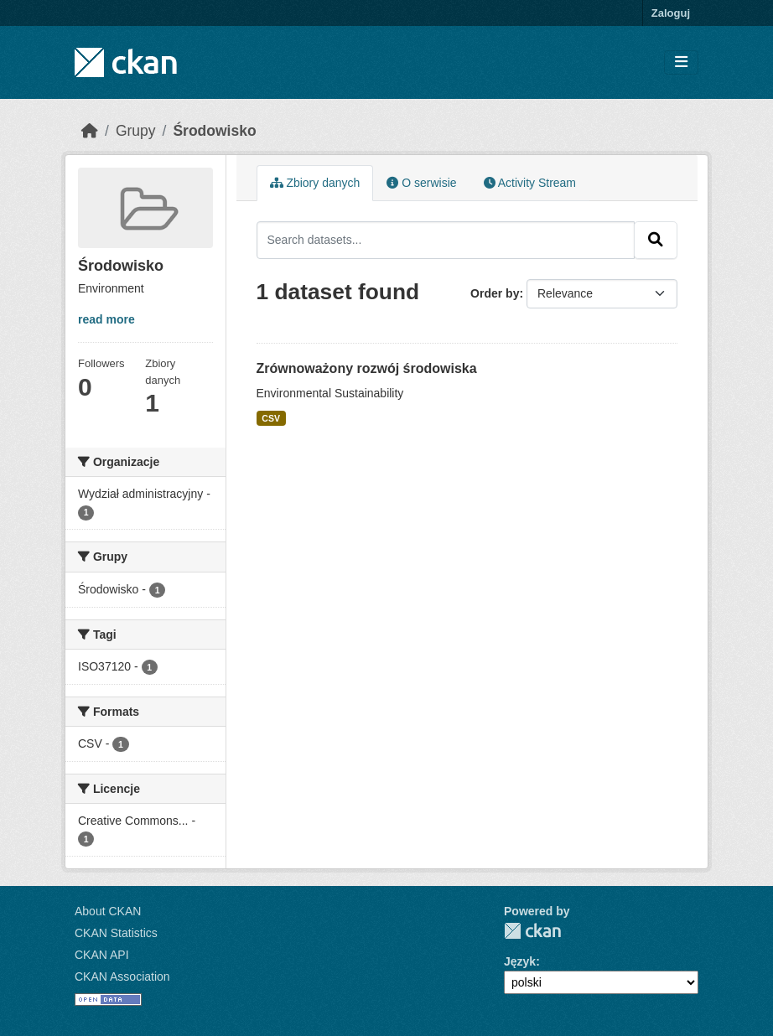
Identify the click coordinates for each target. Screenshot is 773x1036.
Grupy (136, 130)
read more (106, 319)
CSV (271, 418)
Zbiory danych (315, 182)
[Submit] (655, 239)
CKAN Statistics (116, 933)
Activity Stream (530, 182)
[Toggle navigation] (681, 62)
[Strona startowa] (89, 130)
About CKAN (108, 911)
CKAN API (102, 954)
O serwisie (421, 182)
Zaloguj (670, 13)
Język (520, 961)
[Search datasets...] (446, 239)
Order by (494, 293)
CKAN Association (122, 976)
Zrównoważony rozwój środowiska (367, 368)
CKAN (532, 931)
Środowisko (214, 130)
